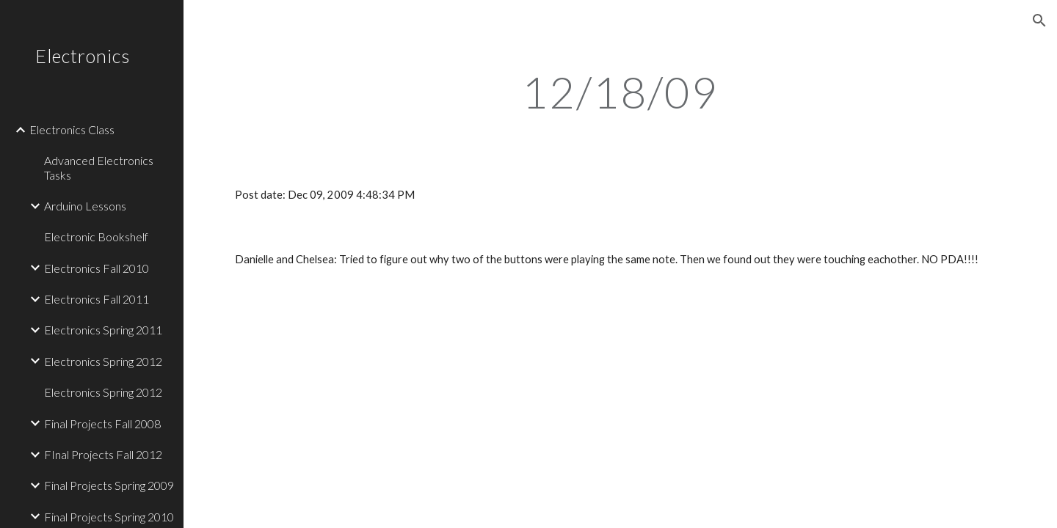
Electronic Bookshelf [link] (96, 236)
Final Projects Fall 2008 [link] (102, 423)
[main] (620, 92)
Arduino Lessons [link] (85, 206)
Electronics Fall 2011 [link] (96, 299)
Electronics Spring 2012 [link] (103, 361)
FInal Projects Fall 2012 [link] (103, 454)
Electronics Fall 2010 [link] (96, 268)
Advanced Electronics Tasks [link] (98, 167)
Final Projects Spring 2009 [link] (109, 485)
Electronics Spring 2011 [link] (103, 330)
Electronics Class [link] (72, 129)
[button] (1039, 20)
